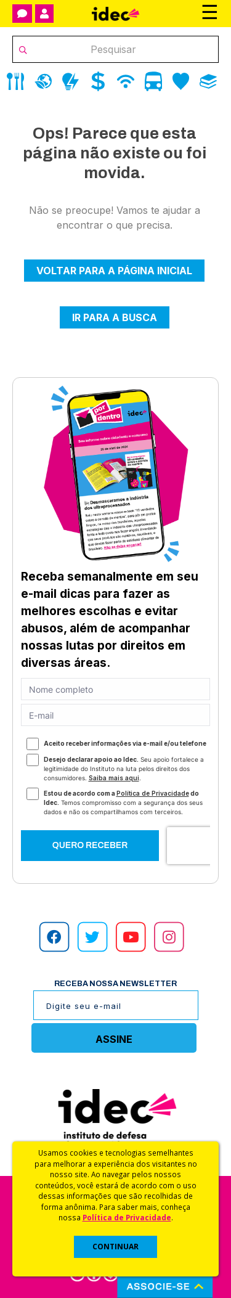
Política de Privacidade (127, 1217)
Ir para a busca (114, 317)
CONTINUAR (115, 1246)
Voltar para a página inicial (114, 270)
